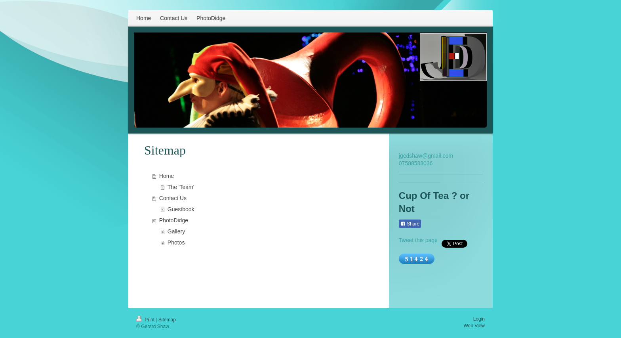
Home (166, 176)
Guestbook (181, 209)
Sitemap (167, 320)
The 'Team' (181, 187)
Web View (474, 325)
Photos (176, 242)
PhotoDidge (173, 220)
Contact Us (173, 198)
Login (479, 319)
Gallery (176, 231)
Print (146, 320)
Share (409, 224)
